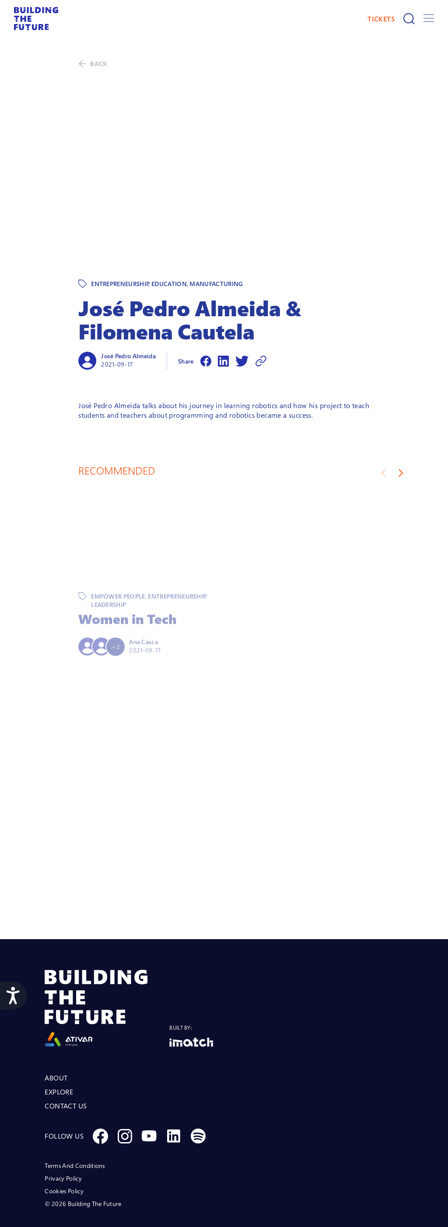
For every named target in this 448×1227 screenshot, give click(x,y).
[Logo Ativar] (107, 971)
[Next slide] (401, 435)
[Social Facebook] (100, 1098)
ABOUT (56, 1040)
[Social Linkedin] (174, 1098)
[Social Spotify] (198, 1098)
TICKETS (381, 19)
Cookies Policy (64, 1153)
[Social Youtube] (149, 1098)
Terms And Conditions (75, 1128)
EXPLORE (59, 1054)
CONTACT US (66, 1068)
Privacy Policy (63, 1140)
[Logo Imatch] (191, 1004)
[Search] (409, 19)
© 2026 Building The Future (83, 1166)
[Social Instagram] (125, 1098)
